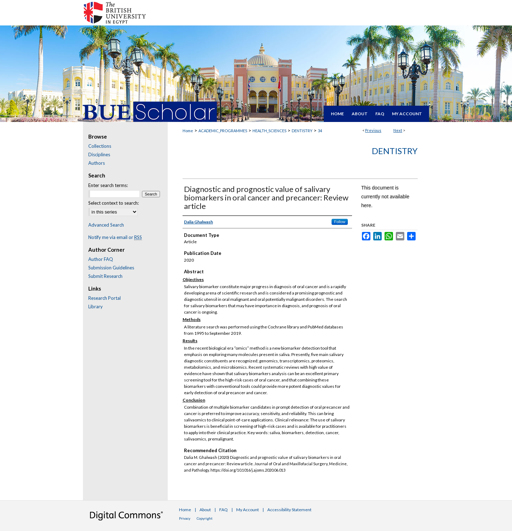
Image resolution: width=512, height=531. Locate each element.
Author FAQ (100, 259)
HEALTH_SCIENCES (269, 130)
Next (397, 130)
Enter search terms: (108, 185)
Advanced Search (106, 225)
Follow (339, 222)
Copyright (205, 518)
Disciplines (99, 154)
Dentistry (395, 151)
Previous (373, 130)
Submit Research (105, 276)
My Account (247, 509)
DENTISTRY (302, 130)
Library (95, 306)
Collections (99, 146)
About (205, 509)
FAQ (223, 509)
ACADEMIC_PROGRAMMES (222, 130)
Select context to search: (113, 203)
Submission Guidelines (111, 267)
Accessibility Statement (289, 509)
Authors (96, 163)
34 (320, 130)
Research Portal (104, 298)
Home (188, 130)
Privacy (184, 518)
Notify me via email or (115, 237)
